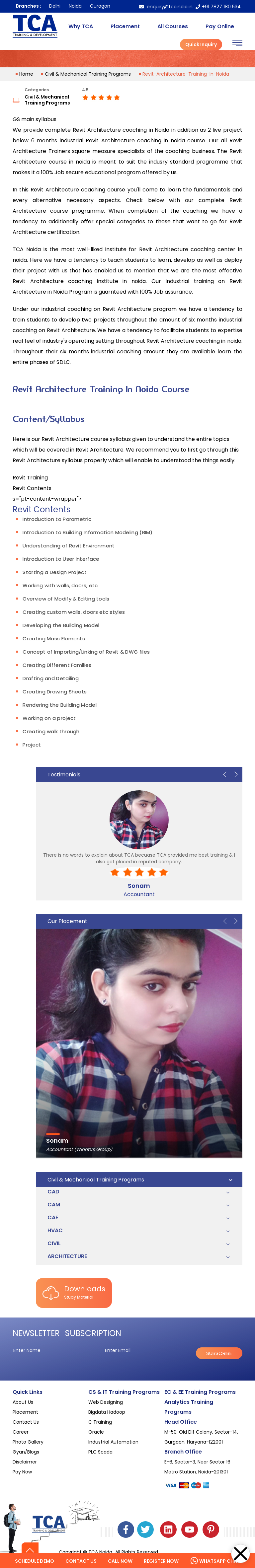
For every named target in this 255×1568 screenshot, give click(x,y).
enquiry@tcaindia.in (166, 6)
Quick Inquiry (201, 44)
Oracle (96, 1432)
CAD (53, 1191)
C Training (100, 1422)
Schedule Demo (34, 1561)
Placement (125, 26)
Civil (54, 1243)
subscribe (219, 1353)
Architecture (67, 1256)
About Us (23, 1402)
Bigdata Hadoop (106, 1412)
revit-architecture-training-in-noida (185, 74)
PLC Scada (100, 1452)
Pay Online (220, 26)
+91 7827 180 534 (218, 6)
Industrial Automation (113, 1442)
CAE (52, 1217)
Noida (75, 6)
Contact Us (26, 1422)
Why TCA (80, 26)
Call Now (120, 1561)
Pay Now (22, 1471)
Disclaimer (25, 1462)
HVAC (55, 1230)
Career (21, 1432)
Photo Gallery (28, 1442)
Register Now (161, 1561)
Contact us (81, 1561)
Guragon (100, 6)
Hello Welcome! (205, 1553)
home (26, 74)
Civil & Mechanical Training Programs (88, 74)
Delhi (54, 6)
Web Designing (105, 1402)
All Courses (172, 26)
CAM (53, 1204)
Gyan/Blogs (26, 1452)
